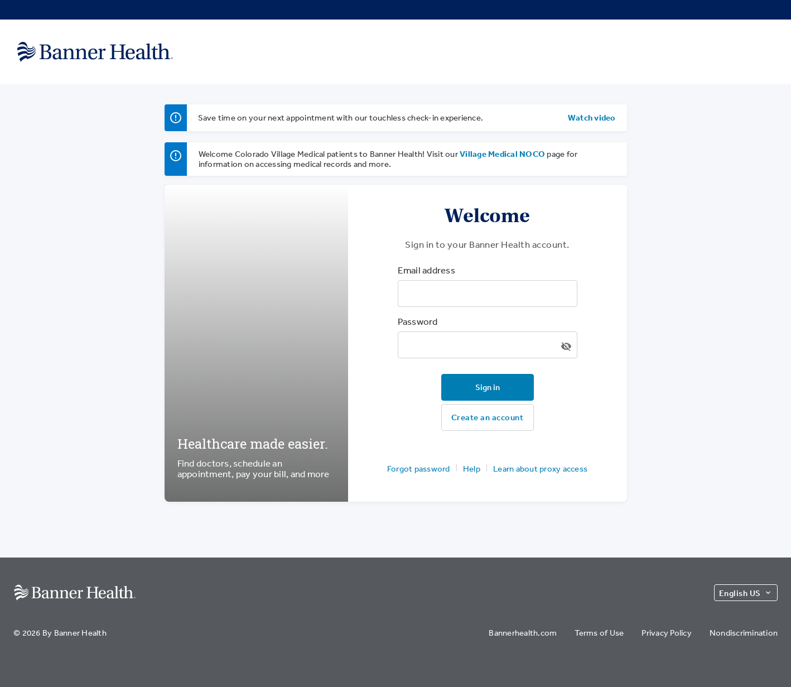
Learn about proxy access (540, 468)
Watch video (592, 118)
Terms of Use (599, 632)
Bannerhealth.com (523, 632)
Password (418, 321)
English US (746, 593)
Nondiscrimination (744, 632)
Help (471, 468)
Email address (426, 270)
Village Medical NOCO (502, 153)
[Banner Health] (95, 51)
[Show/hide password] (566, 346)
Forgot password (418, 468)
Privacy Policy (667, 632)
